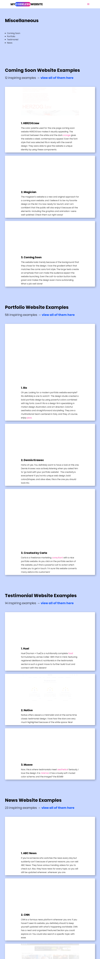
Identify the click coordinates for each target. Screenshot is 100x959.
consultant (57, 449)
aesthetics (62, 660)
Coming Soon (14, 33)
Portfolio (11, 36)
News (9, 42)
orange (66, 135)
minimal (45, 664)
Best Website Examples (21, 919)
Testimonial (13, 39)
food (70, 544)
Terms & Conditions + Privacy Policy (27, 935)
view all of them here (57, 78)
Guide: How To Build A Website (25, 924)
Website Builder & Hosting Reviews (27, 930)
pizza (29, 363)
